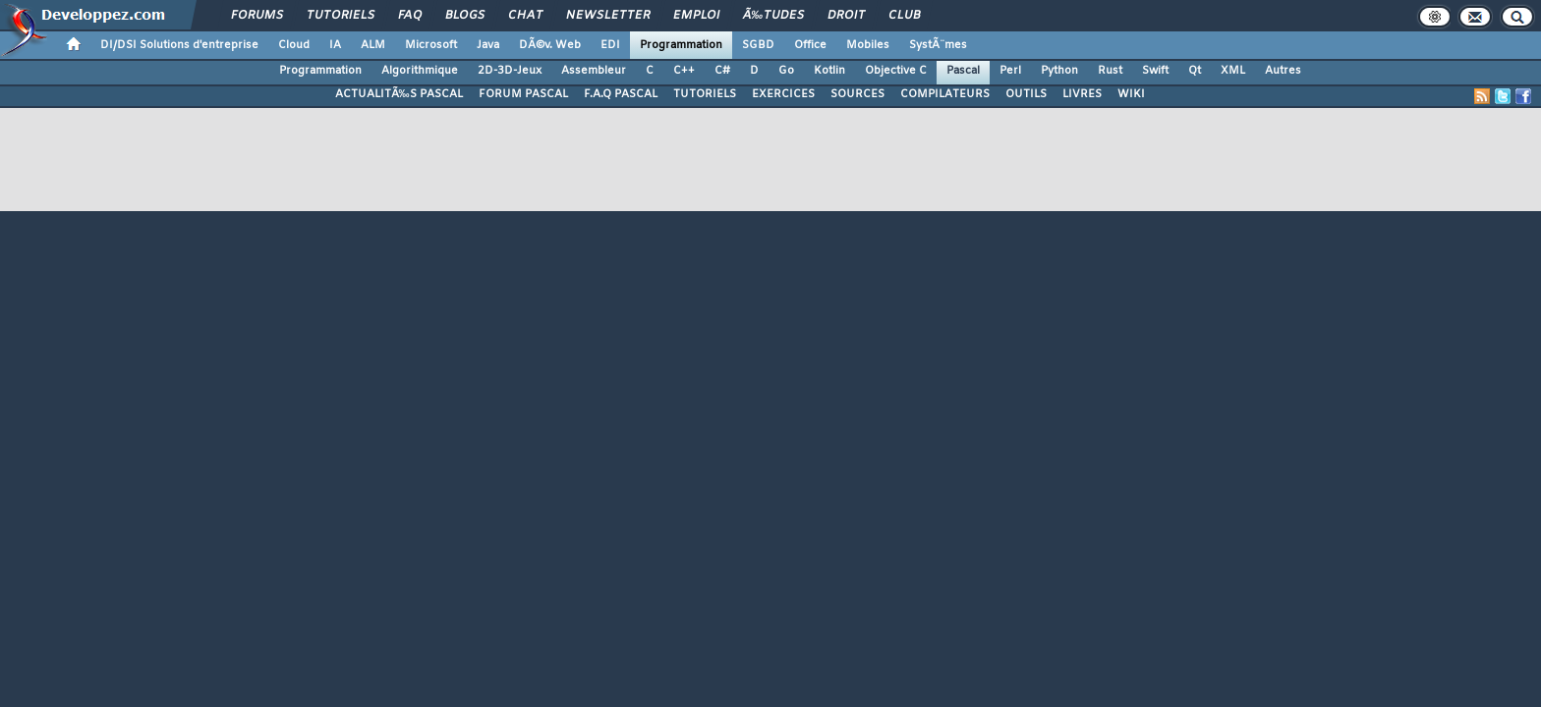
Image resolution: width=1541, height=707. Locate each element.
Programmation (681, 45)
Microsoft (431, 45)
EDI (610, 45)
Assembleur (593, 71)
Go (786, 71)
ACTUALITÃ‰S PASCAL (399, 94)
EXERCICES (783, 94)
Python (1059, 71)
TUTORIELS (704, 94)
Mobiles (867, 45)
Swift (1155, 71)
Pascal (963, 71)
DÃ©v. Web (550, 45)
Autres (1283, 71)
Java (488, 45)
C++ (684, 71)
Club (904, 16)
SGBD (758, 45)
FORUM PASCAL (523, 94)
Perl (1010, 71)
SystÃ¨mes (938, 45)
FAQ (410, 16)
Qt (1194, 71)
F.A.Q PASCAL (620, 94)
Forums (257, 16)
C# (722, 71)
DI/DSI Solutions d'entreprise (179, 45)
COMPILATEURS (945, 94)
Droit (846, 16)
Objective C (896, 71)
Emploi (696, 16)
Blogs (464, 16)
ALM (373, 45)
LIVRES (1082, 94)
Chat (525, 16)
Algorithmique (419, 71)
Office (810, 45)
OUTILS (1026, 94)
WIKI (1131, 94)
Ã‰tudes (773, 16)
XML (1233, 71)
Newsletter (608, 16)
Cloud (294, 45)
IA (335, 45)
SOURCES (857, 94)
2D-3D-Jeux (510, 71)
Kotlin (829, 71)
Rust (1110, 71)
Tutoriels (340, 16)
